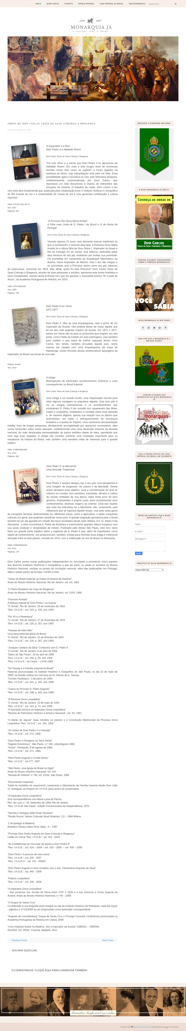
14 (106, 104)
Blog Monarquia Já (18, 130)
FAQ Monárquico (137, 4)
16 (113, 104)
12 (99, 104)
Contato (68, 4)
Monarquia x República (154, 364)
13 (103, 104)
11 (96, 104)
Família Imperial (86, 4)
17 (116, 104)
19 (123, 104)
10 (92, 104)
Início (38, 4)
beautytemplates (143, 1027)
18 (120, 104)
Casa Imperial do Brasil (111, 4)
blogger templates (171, 1027)
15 (110, 104)
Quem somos (53, 4)
